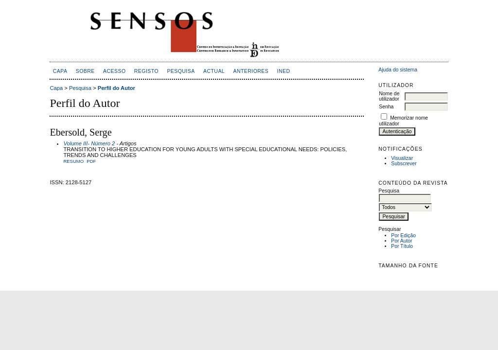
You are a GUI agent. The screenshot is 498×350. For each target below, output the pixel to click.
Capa (60, 71)
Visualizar (402, 158)
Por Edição (403, 235)
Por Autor (401, 241)
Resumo (73, 161)
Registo (146, 71)
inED (283, 71)
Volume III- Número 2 (89, 143)
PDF (91, 161)
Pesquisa (181, 71)
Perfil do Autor (116, 88)
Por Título (402, 246)
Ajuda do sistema (397, 69)
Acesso (114, 71)
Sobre (85, 71)
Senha (386, 106)
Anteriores (250, 71)
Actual (214, 71)
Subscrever (404, 163)
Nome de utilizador (389, 96)
